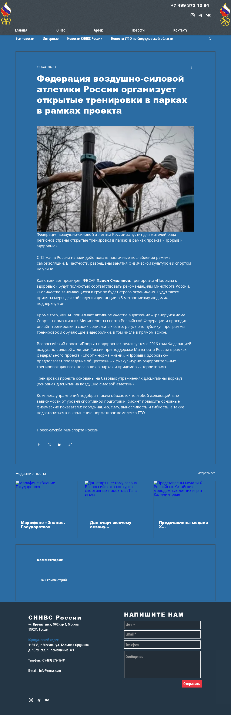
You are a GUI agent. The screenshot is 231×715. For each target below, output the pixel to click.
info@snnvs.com (50, 670)
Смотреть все (205, 473)
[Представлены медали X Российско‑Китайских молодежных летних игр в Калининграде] (184, 498)
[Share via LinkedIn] (60, 444)
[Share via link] (70, 444)
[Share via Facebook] (39, 444)
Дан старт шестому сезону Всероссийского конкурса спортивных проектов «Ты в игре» (114, 524)
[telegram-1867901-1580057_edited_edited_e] (200, 15)
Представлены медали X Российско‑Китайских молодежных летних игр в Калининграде (183, 524)
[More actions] (191, 66)
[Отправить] (192, 684)
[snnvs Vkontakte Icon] (208, 15)
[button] (210, 38)
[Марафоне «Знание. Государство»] (46, 498)
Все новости (25, 38)
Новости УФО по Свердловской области (142, 38)
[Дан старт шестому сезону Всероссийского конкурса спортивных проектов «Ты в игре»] (115, 498)
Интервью (51, 38)
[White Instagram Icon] (192, 15)
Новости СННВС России (85, 38)
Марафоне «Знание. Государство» (43, 524)
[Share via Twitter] (49, 444)
